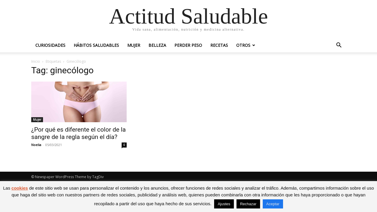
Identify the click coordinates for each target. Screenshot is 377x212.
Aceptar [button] (273, 204)
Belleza (157, 45)
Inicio (35, 61)
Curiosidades (50, 45)
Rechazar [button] (248, 204)
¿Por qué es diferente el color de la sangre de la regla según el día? (78, 133)
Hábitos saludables (96, 45)
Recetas (219, 45)
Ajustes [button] (224, 204)
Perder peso (188, 45)
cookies (19, 188)
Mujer (133, 45)
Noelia (36, 145)
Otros (243, 45)
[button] (339, 46)
